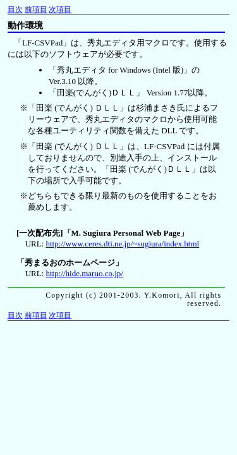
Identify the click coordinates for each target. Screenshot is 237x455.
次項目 (60, 10)
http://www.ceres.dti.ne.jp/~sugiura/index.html (123, 243)
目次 (15, 10)
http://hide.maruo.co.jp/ (84, 273)
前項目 (36, 10)
